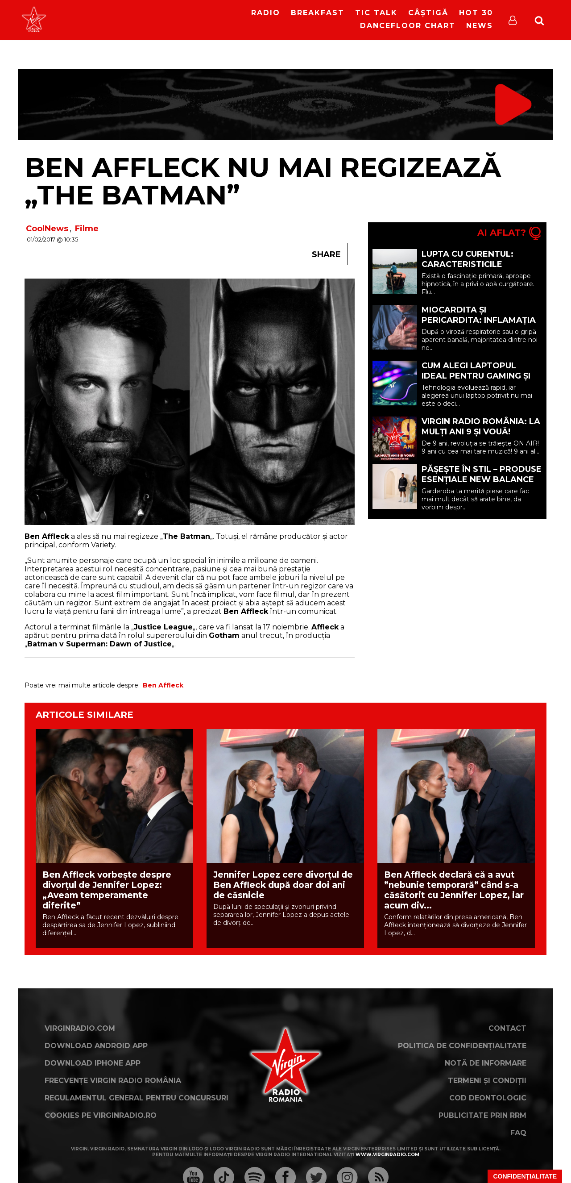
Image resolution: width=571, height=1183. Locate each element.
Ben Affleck (163, 685)
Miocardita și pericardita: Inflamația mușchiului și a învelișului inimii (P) (479, 325)
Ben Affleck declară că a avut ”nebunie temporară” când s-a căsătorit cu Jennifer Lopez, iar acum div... (454, 890)
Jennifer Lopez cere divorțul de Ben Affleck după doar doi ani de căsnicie (283, 885)
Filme (87, 228)
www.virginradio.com (387, 1155)
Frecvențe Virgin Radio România (113, 1080)
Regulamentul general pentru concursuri (136, 1098)
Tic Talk (376, 12)
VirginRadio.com (80, 1028)
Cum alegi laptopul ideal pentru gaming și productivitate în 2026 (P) (477, 381)
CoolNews (47, 228)
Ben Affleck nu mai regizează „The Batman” (263, 181)
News (479, 25)
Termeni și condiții (487, 1080)
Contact (507, 1028)
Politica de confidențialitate (462, 1045)
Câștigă (428, 12)
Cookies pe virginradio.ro (101, 1115)
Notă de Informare (485, 1063)
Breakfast (317, 12)
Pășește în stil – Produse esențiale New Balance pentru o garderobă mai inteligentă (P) (482, 484)
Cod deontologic (487, 1098)
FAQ (518, 1133)
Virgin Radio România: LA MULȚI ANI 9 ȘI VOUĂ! (481, 427)
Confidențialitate (525, 1176)
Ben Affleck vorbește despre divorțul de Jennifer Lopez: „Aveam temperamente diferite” (106, 890)
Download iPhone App (93, 1063)
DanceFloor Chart (407, 25)
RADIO (265, 12)
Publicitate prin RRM (482, 1115)
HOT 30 (476, 12)
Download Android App (96, 1045)
